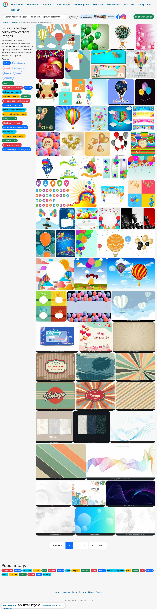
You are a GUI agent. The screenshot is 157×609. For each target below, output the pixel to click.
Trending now (19, 63)
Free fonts (48, 4)
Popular (18, 73)
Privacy (82, 592)
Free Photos (33, 4)
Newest (7, 68)
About (91, 592)
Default (7, 63)
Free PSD (15, 9)
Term (74, 592)
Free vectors (17, 4)
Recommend (19, 68)
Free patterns (145, 4)
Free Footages (63, 4)
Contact (99, 592)
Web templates (81, 4)
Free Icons (98, 4)
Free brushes (113, 4)
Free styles (129, 4)
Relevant (7, 73)
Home (5, 22)
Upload (73, 17)
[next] (102, 545)
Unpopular (8, 78)
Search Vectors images (15, 16)
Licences (65, 592)
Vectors (14, 22)
